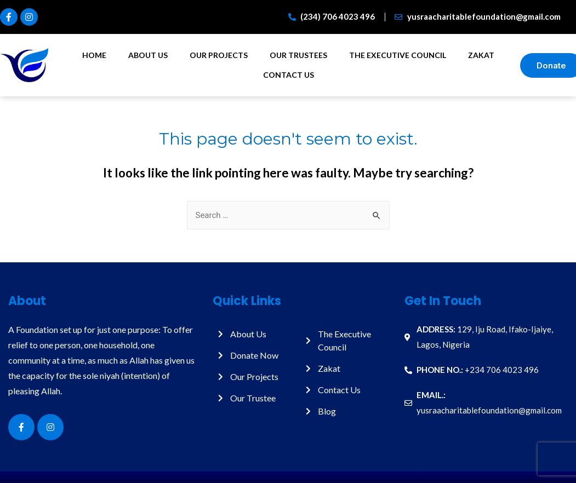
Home (94, 55)
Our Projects (219, 55)
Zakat (481, 55)
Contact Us (288, 74)
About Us (148, 55)
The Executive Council (397, 55)
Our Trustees (298, 55)
